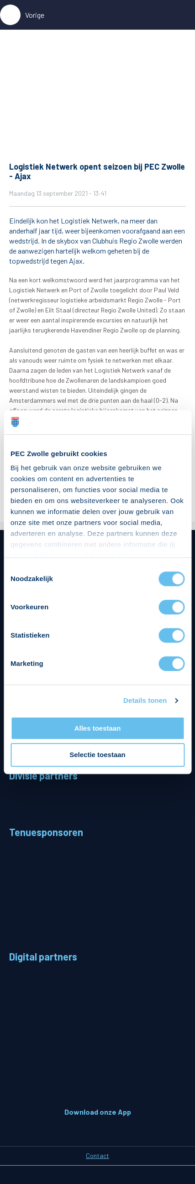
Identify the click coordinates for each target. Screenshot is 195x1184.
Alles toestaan (97, 728)
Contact (97, 1155)
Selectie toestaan (97, 755)
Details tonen (145, 700)
